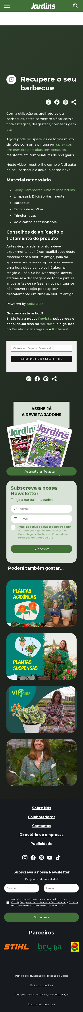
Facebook (20, 329)
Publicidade (41, 844)
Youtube (47, 324)
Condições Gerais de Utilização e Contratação (41, 994)
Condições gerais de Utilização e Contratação (38, 902)
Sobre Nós (41, 808)
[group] (16, 947)
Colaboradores (41, 817)
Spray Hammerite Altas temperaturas (44, 190)
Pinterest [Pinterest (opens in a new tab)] (60, 329)
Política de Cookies (41, 985)
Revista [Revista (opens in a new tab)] (44, 319)
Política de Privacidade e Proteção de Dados (44, 904)
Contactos (41, 826)
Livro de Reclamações (41, 1004)
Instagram (39, 329)
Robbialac (35, 304)
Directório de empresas (41, 835)
